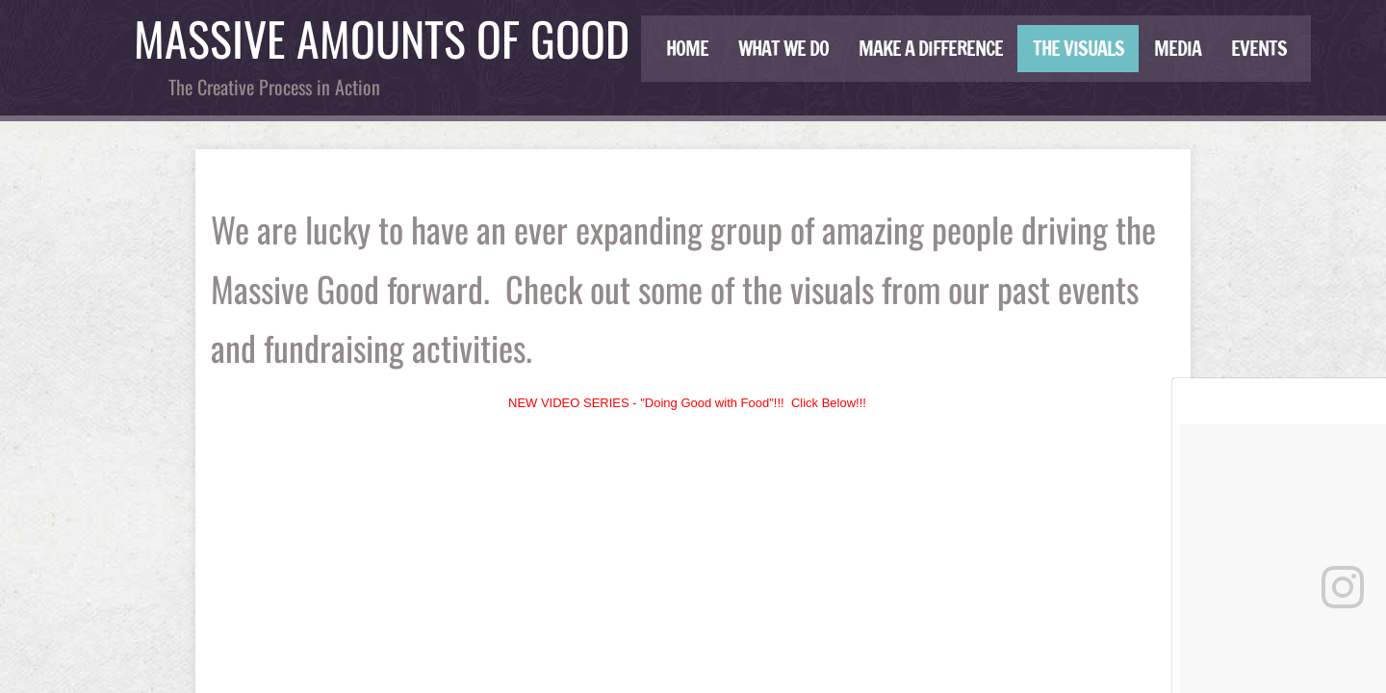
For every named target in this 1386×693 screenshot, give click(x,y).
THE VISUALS (1078, 49)
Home (687, 49)
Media (1177, 49)
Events (1259, 49)
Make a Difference (931, 49)
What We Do (783, 49)
